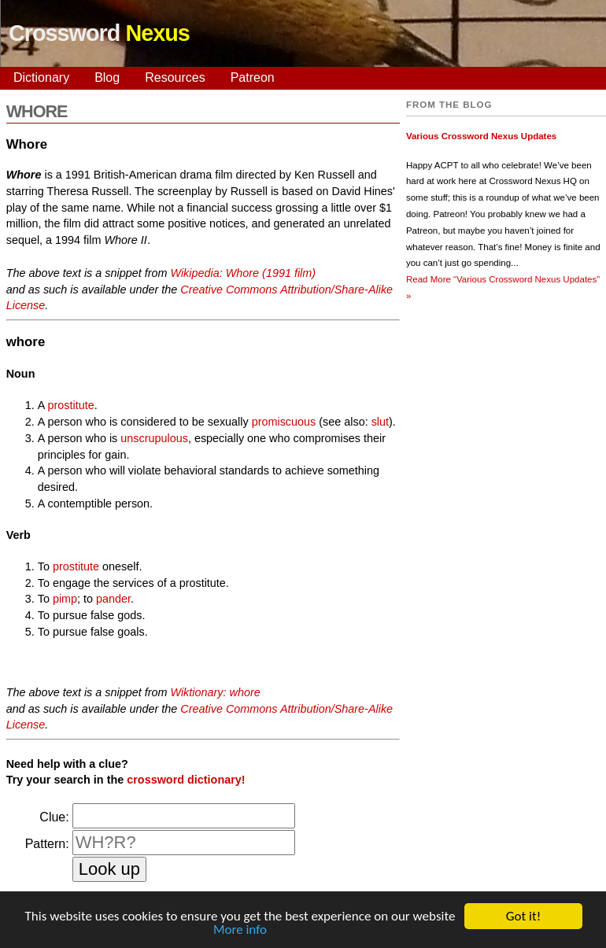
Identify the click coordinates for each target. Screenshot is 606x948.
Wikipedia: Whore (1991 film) (243, 273)
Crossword (99, 33)
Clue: (53, 817)
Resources (175, 77)
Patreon (253, 77)
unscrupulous (154, 438)
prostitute (71, 405)
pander (113, 598)
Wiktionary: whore (215, 692)
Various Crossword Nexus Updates (481, 136)
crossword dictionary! (186, 779)
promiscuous (284, 421)
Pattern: (47, 843)
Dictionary (41, 77)
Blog (107, 77)
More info (240, 931)
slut (380, 421)
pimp (65, 598)
